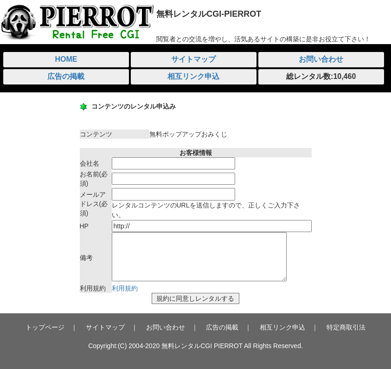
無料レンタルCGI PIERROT (202, 346)
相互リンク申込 (193, 76)
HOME (66, 59)
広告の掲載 (65, 76)
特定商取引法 (346, 327)
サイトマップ (193, 59)
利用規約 (125, 288)
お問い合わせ (321, 59)
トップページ (45, 327)
